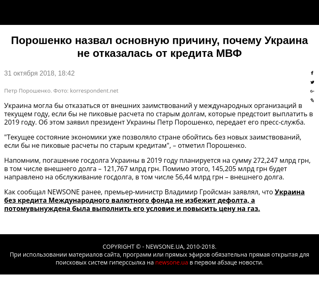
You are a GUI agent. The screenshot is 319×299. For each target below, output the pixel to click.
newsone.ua (171, 262)
